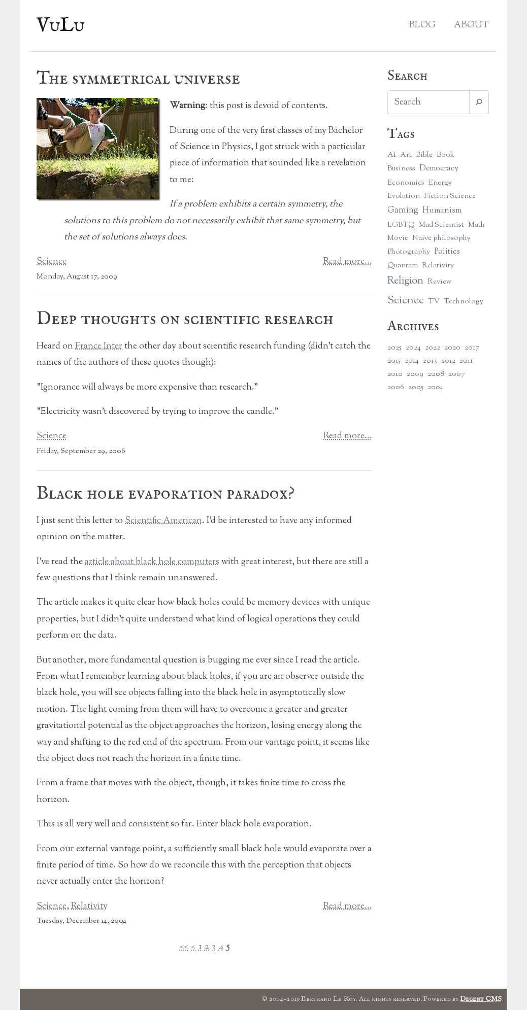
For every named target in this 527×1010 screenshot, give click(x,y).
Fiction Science (450, 196)
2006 (395, 387)
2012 (448, 361)
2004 (435, 387)
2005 (415, 387)
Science (52, 261)
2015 (394, 361)
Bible (424, 155)
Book (445, 155)
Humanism (442, 211)
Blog (422, 25)
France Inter (98, 346)
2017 (472, 347)
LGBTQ (401, 225)
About (471, 25)
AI (391, 155)
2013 (430, 361)
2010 (395, 374)
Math (476, 225)
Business (401, 168)
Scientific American (163, 521)
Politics (447, 252)
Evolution (403, 196)
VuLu (61, 25)
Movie (397, 238)
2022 (432, 347)
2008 (435, 374)
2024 (413, 347)
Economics (405, 183)
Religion (405, 281)
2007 (456, 374)
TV (434, 301)
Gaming (402, 210)
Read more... (347, 261)
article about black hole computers (152, 562)
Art (406, 155)
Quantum (402, 265)
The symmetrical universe (138, 78)
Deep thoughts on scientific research (185, 319)
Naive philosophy (441, 238)
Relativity (89, 906)
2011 (466, 361)
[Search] (428, 102)
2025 (394, 347)
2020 (452, 347)
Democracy (438, 169)
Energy (440, 183)
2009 (415, 374)
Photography (408, 252)
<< (183, 947)
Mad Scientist (441, 225)
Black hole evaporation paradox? (165, 493)
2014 (412, 361)
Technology (463, 301)
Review (439, 281)
